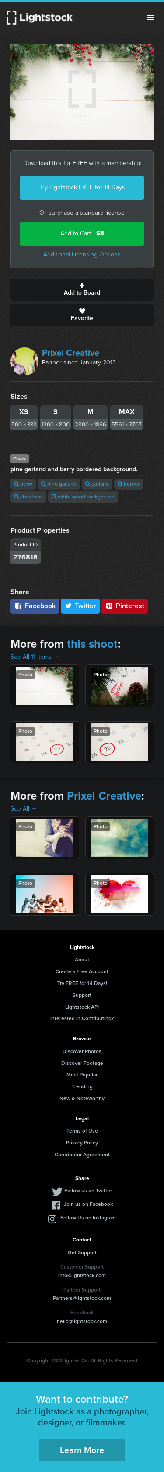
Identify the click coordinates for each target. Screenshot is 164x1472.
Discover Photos (82, 1051)
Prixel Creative (70, 352)
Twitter (80, 606)
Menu (150, 18)
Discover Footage (82, 1063)
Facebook (35, 606)
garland (97, 484)
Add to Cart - (82, 233)
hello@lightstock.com (82, 1321)
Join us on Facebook (88, 1204)
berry (23, 484)
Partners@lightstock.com (82, 1298)
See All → (23, 808)
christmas (28, 497)
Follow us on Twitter (88, 1190)
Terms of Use (82, 1131)
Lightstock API (82, 1007)
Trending (82, 1086)
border (129, 484)
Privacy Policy (82, 1143)
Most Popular (82, 1075)
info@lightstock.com (82, 1275)
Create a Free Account (82, 971)
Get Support (82, 1252)
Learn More (82, 1450)
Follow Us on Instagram (88, 1218)
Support (82, 995)
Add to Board (82, 289)
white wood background (83, 497)
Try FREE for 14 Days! (82, 983)
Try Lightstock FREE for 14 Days (82, 187)
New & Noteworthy (82, 1098)
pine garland (59, 484)
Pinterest (124, 606)
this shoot (92, 643)
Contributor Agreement (82, 1154)
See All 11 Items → (34, 656)
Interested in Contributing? (82, 1018)
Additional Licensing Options (82, 254)
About (82, 959)
